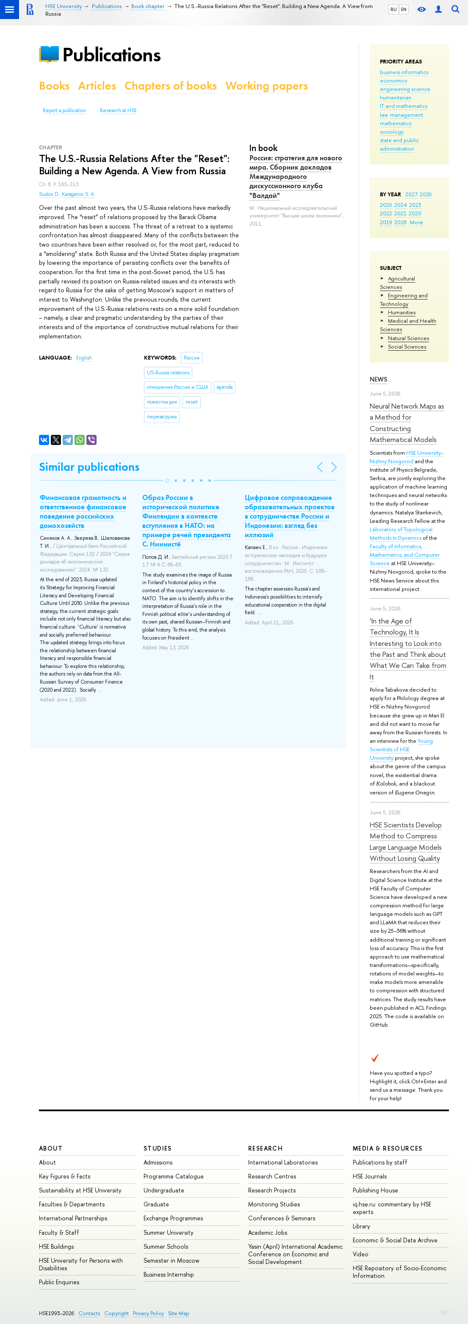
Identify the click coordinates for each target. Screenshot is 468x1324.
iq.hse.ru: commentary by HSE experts (392, 1208)
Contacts (89, 1313)
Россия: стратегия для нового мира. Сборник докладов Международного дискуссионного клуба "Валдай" (295, 176)
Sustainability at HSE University (80, 1190)
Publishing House (375, 1190)
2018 (400, 222)
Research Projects (272, 1190)
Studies (158, 1148)
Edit (445, 1312)
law (384, 114)
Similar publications (89, 466)
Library (361, 1226)
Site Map (178, 1313)
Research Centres (272, 1176)
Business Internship (169, 1274)
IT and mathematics (403, 106)
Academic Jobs (267, 1232)
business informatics (404, 72)
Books (54, 85)
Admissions (158, 1162)
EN (404, 9)
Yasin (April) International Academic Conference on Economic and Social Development (295, 1254)
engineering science (405, 89)
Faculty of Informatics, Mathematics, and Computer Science (405, 554)
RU (393, 9)
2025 (386, 205)
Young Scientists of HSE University (401, 749)
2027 (411, 194)
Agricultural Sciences (397, 283)
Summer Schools (166, 1246)
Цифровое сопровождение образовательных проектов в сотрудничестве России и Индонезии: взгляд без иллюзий (290, 516)
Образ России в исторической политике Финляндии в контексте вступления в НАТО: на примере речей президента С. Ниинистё (186, 521)
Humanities (401, 312)
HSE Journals (370, 1176)
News (379, 379)
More (416, 222)
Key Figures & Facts (64, 1176)
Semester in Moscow (171, 1260)
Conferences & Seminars (281, 1218)
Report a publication (64, 110)
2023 (415, 205)
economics (393, 80)
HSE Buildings (56, 1246)
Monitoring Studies (274, 1204)
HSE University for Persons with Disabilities (81, 1264)
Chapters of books (171, 85)
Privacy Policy (148, 1313)
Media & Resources (388, 1148)
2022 (386, 213)
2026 (426, 194)
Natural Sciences (408, 338)
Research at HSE (118, 110)
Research (265, 1148)
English (84, 357)
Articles (97, 85)
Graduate (156, 1204)
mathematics (395, 123)
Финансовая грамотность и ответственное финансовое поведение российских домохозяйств (83, 511)
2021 (400, 213)
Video (360, 1254)
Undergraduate (164, 1190)
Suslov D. (49, 194)
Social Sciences (407, 346)
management (406, 114)
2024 (400, 205)
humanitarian (395, 97)
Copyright (116, 1313)
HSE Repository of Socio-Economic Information (399, 1272)
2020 (415, 213)
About (51, 1148)
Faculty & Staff (59, 1232)
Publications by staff (380, 1162)
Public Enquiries (59, 1282)
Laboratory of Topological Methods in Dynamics (401, 533)
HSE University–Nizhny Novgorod (407, 457)
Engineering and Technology (404, 299)
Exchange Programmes (173, 1218)
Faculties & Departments (72, 1204)
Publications (111, 54)
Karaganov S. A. (78, 194)
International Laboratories (283, 1162)
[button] (167, 480)
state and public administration (399, 144)
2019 (386, 222)
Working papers (266, 85)
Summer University (169, 1232)
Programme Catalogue (174, 1176)
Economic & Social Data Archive (395, 1240)
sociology (392, 131)
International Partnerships (73, 1218)
